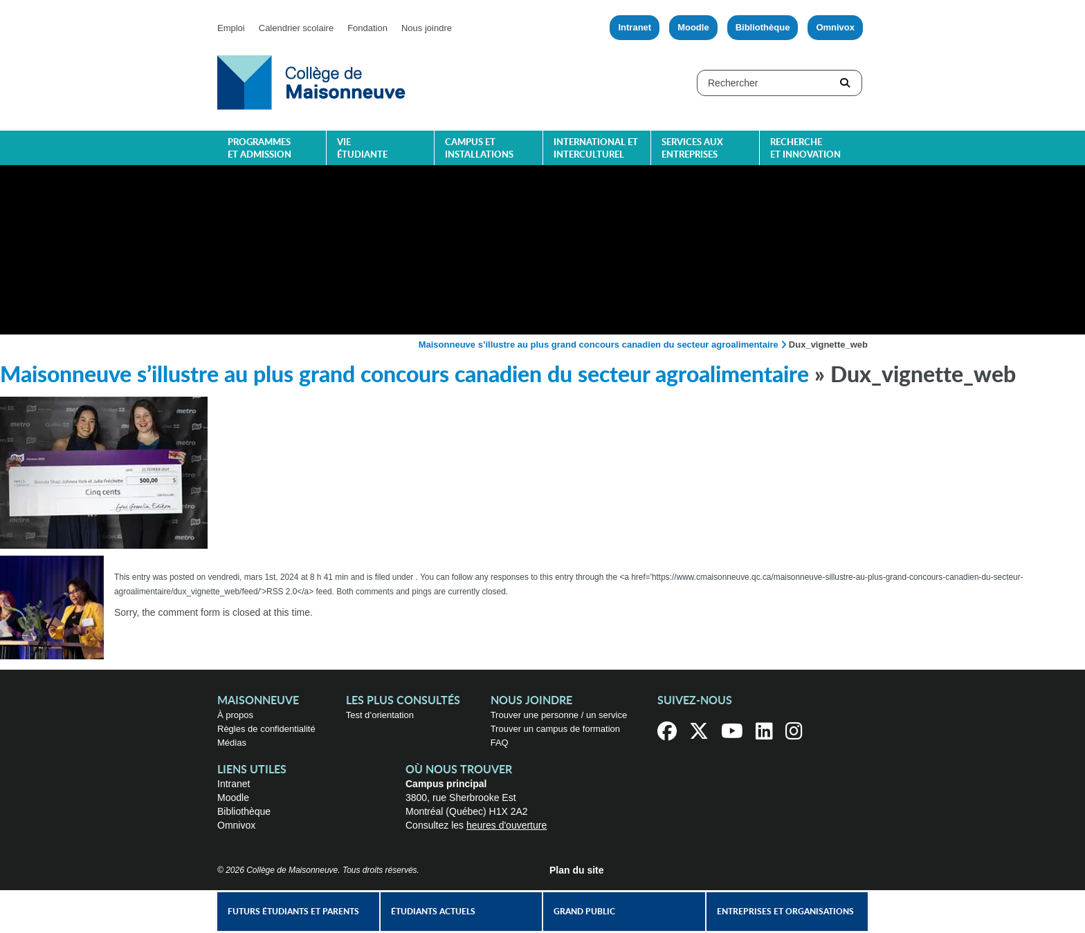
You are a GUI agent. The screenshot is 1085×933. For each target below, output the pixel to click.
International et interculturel (596, 149)
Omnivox (835, 27)
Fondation (367, 28)
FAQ (500, 742)
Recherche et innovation (805, 149)
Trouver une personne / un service (559, 715)
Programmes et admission (259, 149)
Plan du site (576, 870)
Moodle (693, 27)
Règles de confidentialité (266, 729)
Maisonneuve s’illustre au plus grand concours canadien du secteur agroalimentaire (598, 344)
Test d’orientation (380, 715)
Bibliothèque (763, 27)
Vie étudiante (362, 149)
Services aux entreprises (692, 149)
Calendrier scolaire (296, 28)
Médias (231, 742)
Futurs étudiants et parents (293, 911)
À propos (235, 715)
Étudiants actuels (433, 911)
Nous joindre (426, 28)
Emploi (231, 28)
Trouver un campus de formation (555, 729)
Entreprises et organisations (785, 911)
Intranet (634, 27)
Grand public (584, 911)
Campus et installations (479, 149)
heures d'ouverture (506, 825)
